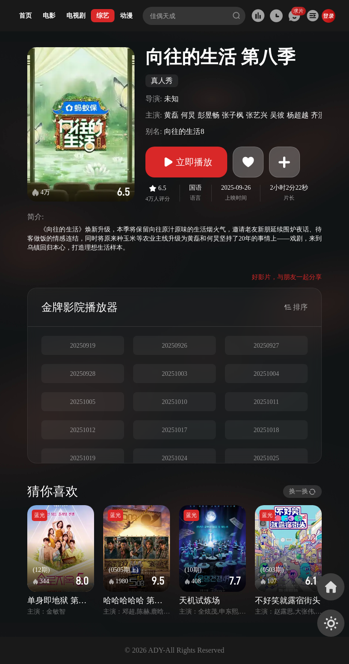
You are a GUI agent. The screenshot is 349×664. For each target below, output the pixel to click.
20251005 (82, 401)
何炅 (188, 115)
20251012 (82, 430)
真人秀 (162, 80)
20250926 (174, 345)
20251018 (266, 430)
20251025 (266, 458)
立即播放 (186, 162)
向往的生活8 (184, 131)
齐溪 (318, 115)
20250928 (82, 373)
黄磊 (171, 115)
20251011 (266, 401)
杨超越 (298, 115)
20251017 (174, 430)
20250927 (266, 345)
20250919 (82, 345)
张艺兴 (257, 115)
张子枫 (233, 115)
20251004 (266, 373)
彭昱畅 (208, 115)
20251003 (174, 373)
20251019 (82, 458)
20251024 (174, 458)
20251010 (174, 401)
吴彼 (277, 115)
